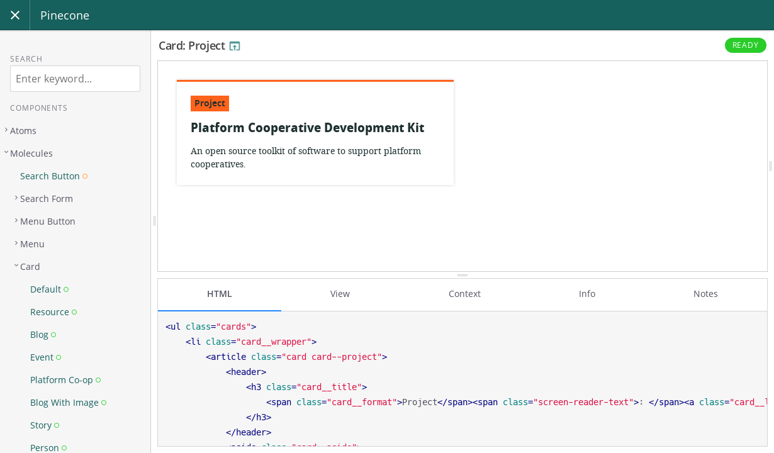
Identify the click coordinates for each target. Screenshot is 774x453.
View (340, 293)
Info (587, 293)
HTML (219, 293)
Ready (746, 45)
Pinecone (64, 15)
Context (465, 293)
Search (26, 58)
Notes (705, 293)
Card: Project (200, 45)
